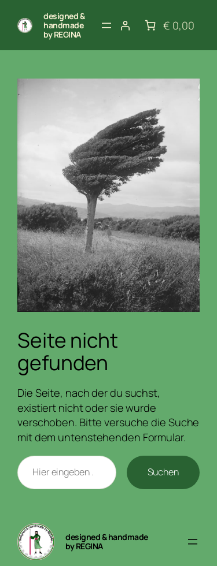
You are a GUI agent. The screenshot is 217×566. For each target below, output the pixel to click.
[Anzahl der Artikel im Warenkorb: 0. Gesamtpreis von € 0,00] (168, 25)
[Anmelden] (125, 25)
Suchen (163, 472)
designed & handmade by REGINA (63, 25)
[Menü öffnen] (106, 25)
